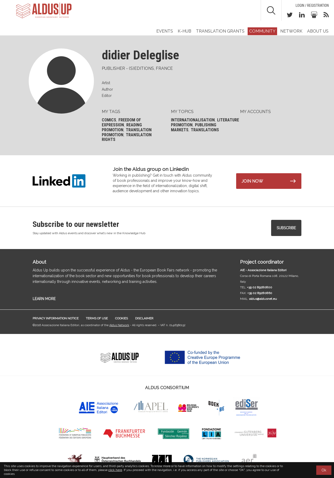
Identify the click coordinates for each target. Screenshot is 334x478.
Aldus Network (119, 325)
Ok (323, 470)
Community (262, 31)
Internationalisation (193, 119)
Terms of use (97, 318)
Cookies (121, 318)
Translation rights (127, 137)
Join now (252, 181)
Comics (109, 119)
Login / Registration (312, 5)
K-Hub (184, 31)
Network (291, 31)
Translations (205, 129)
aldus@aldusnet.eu (263, 299)
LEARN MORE (44, 299)
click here (115, 470)
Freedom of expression (121, 122)
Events (164, 31)
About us (318, 31)
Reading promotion (122, 127)
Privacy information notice (56, 318)
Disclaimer (144, 318)
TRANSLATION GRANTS (220, 31)
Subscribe (286, 228)
